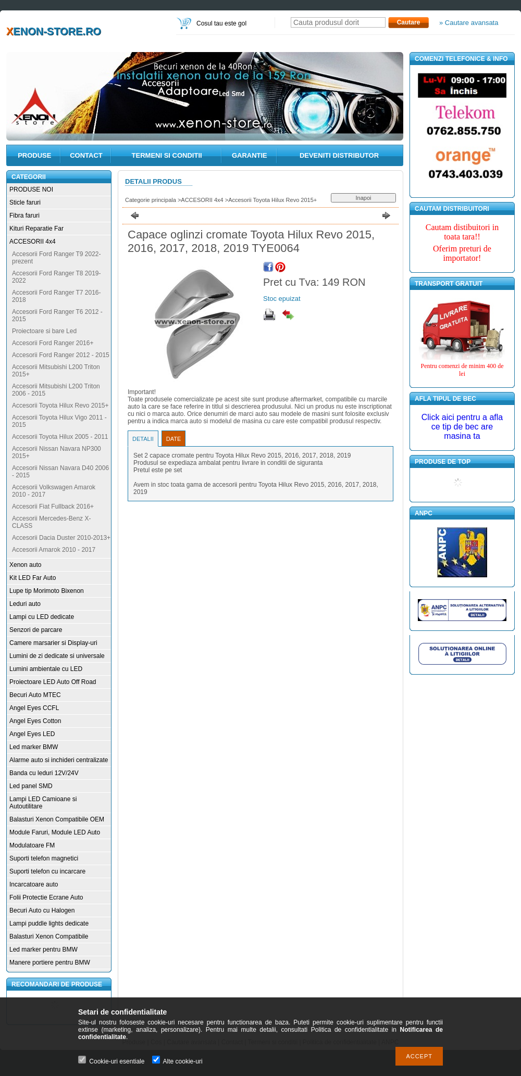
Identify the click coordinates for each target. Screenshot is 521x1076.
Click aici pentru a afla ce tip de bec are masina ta (462, 426)
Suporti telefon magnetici (43, 858)
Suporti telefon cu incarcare (47, 871)
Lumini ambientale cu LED (45, 669)
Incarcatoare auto (33, 884)
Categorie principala (150, 200)
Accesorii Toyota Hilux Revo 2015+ (60, 405)
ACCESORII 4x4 (32, 241)
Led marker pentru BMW (43, 949)
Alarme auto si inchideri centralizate (58, 760)
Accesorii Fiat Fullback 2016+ (53, 506)
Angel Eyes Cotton (35, 721)
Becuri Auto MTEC (35, 695)
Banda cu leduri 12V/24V (44, 773)
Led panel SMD (31, 786)
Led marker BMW (33, 747)
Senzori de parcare (35, 630)
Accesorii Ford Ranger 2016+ (52, 343)
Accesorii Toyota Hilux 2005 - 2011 (60, 436)
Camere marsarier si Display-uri (53, 643)
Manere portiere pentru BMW (49, 962)
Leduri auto (25, 603)
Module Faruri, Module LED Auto (54, 832)
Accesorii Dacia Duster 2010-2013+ (61, 537)
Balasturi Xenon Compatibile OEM (56, 819)
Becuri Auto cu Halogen (42, 910)
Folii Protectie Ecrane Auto (46, 897)
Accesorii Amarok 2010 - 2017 (53, 549)
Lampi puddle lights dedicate (49, 923)
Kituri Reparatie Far (36, 228)
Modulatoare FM (32, 845)
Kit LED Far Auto (32, 577)
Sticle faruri (25, 202)
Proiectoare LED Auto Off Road (52, 682)
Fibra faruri (24, 215)
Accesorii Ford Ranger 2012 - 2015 (60, 355)
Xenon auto (25, 564)
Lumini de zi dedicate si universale (57, 656)
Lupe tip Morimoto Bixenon (46, 590)
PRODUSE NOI (31, 189)
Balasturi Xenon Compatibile (48, 936)
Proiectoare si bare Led (44, 331)
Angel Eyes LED (32, 734)
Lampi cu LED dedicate (41, 617)
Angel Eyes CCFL (34, 708)
